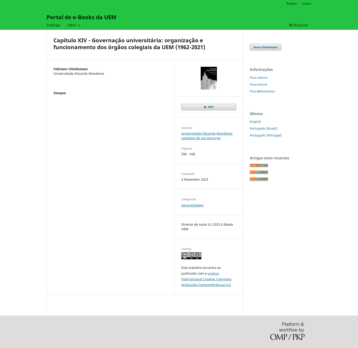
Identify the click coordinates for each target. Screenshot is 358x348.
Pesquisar (298, 25)
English (255, 121)
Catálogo (53, 25)
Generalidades (192, 205)
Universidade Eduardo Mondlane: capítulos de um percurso (207, 135)
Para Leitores (259, 77)
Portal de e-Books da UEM (81, 17)
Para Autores (258, 84)
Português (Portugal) (266, 135)
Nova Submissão (265, 47)
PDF (210, 107)
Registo (292, 3)
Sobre (72, 25)
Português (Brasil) (263, 128)
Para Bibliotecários (262, 91)
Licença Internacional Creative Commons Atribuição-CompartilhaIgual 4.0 (206, 279)
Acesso (306, 3)
